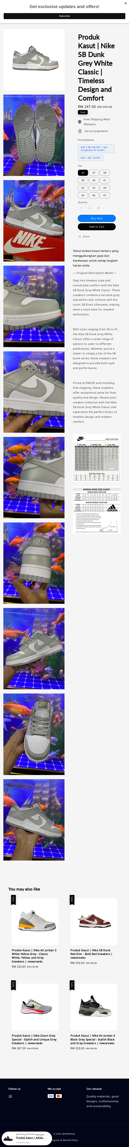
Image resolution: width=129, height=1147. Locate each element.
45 (82, 195)
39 (82, 180)
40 (93, 180)
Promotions (86, 140)
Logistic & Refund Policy (64, 1140)
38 (104, 172)
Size (80, 165)
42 (82, 187)
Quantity (82, 202)
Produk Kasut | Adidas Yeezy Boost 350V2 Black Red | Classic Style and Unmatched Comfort (31, 1137)
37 (93, 172)
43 (93, 187)
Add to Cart (96, 226)
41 (104, 180)
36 (82, 172)
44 (104, 187)
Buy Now (97, 218)
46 (93, 195)
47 (104, 195)
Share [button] (84, 236)
